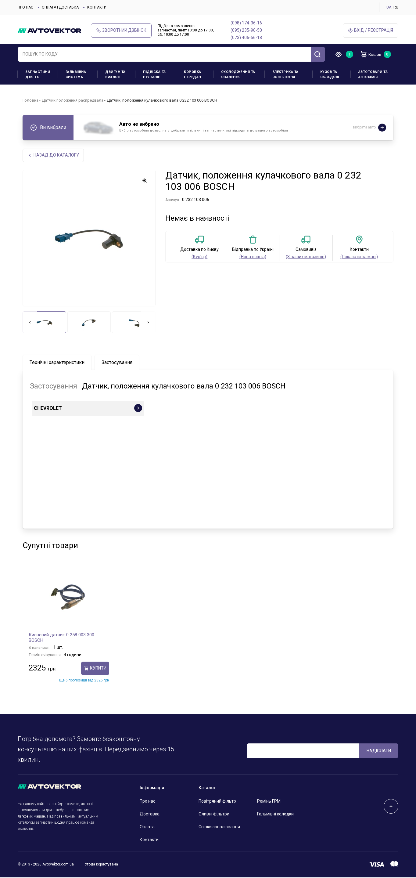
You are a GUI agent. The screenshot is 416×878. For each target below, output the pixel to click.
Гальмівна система (76, 74)
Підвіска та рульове (154, 74)
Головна (30, 100)
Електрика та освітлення (285, 74)
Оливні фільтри (214, 814)
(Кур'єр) (199, 257)
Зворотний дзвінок (121, 30)
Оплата (147, 827)
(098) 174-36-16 (246, 22)
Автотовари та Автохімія (373, 74)
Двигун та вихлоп (115, 74)
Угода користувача (101, 865)
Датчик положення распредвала (72, 100)
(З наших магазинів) (306, 257)
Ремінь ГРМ (269, 801)
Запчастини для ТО (37, 74)
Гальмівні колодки (275, 814)
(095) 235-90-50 (246, 30)
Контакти (96, 7)
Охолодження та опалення (238, 74)
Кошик (372, 54)
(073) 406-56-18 (246, 37)
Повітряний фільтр (217, 801)
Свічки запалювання (219, 827)
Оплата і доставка (60, 7)
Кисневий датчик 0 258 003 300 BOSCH (61, 638)
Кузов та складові (329, 74)
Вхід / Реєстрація (370, 30)
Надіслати (379, 751)
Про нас (25, 7)
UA (388, 7)
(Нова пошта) (252, 257)
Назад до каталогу (53, 155)
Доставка (150, 814)
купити (95, 668)
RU (395, 7)
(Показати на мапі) (359, 257)
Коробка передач (192, 74)
